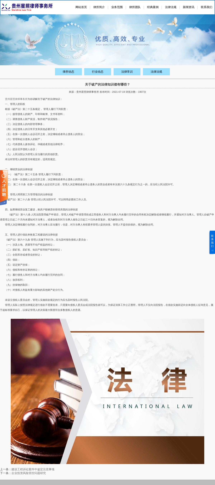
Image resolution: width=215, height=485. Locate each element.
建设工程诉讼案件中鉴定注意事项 (32, 469)
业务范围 (117, 7)
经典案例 (153, 7)
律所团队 (135, 7)
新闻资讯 (188, 7)
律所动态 (68, 71)
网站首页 (81, 7)
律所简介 (99, 7)
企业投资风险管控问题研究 (28, 473)
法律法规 (170, 7)
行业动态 (97, 71)
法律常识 (127, 71)
